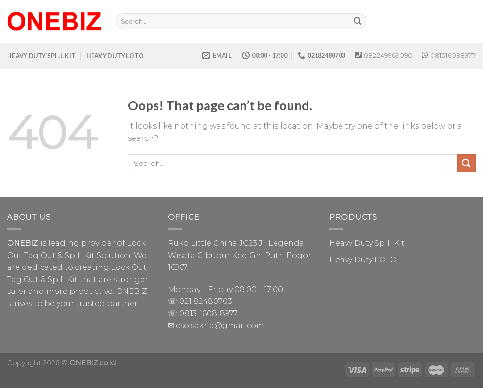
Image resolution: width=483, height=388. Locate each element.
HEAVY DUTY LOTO (115, 56)
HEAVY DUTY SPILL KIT (41, 56)
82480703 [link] (212, 301)
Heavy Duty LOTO (363, 259)
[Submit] (358, 21)
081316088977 (453, 55)
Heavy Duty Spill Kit (367, 243)
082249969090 (388, 55)
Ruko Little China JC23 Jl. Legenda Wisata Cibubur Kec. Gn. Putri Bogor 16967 (239, 255)
